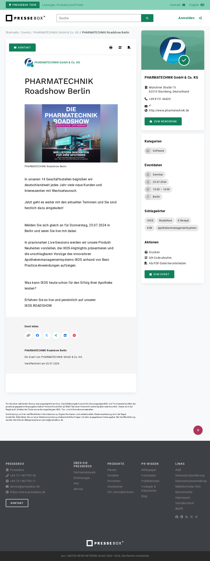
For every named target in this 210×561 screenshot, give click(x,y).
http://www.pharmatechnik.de (169, 110)
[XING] (196, 517)
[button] (71, 136)
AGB (178, 470)
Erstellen (113, 475)
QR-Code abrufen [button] (160, 257)
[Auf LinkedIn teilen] (65, 335)
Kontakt (22, 47)
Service (78, 489)
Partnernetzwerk (85, 472)
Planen (112, 470)
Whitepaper (148, 470)
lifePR (179, 508)
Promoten (114, 481)
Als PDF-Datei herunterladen (167, 263)
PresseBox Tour (22, 4)
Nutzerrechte (184, 492)
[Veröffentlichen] (198, 430)
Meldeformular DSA (188, 486)
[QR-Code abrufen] (120, 47)
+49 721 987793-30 (23, 475)
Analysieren (115, 486)
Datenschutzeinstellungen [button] (192, 481)
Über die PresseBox (83, 464)
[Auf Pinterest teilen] (74, 335)
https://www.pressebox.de (27, 492)
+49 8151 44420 (160, 99)
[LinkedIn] (181, 517)
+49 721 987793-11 (23, 481)
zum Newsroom (163, 121)
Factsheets (148, 475)
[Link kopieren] (28, 335)
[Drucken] (111, 47)
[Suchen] (147, 18)
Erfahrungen (82, 478)
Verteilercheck (184, 503)
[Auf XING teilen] (56, 335)
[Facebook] (176, 517)
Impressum (182, 497)
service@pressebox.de (52, 420)
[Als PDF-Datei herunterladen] (129, 47)
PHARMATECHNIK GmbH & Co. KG (57, 62)
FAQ (76, 483)
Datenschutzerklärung (190, 475)
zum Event (159, 274)
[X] (191, 517)
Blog (144, 496)
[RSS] (186, 517)
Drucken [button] (154, 252)
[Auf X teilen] (47, 335)
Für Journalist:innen (120, 492)
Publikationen (150, 481)
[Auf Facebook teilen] (37, 335)
